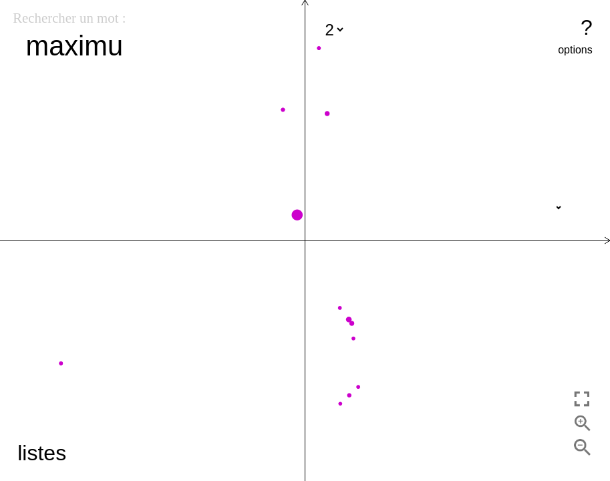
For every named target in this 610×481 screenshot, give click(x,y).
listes (41, 453)
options (575, 49)
